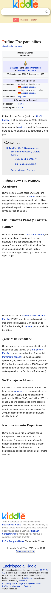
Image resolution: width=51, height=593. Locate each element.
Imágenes (24, 20)
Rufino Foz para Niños (13, 541)
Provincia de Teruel (27, 70)
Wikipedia (28, 578)
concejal (18, 391)
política (21, 127)
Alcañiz (24, 87)
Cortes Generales (32, 68)
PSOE (21, 107)
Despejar (40, 12)
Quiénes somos (34, 583)
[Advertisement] (25, 30)
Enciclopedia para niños (12, 46)
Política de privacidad (11, 586)
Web (15, 20)
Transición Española (34, 234)
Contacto (28, 586)
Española (22, 96)
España (32, 87)
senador (29, 326)
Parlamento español (11, 357)
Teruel (32, 196)
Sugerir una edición (25, 551)
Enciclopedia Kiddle (11, 525)
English (34, 20)
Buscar (46, 12)
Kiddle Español (8, 583)
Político (21, 104)
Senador (14, 68)
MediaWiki (22, 581)
